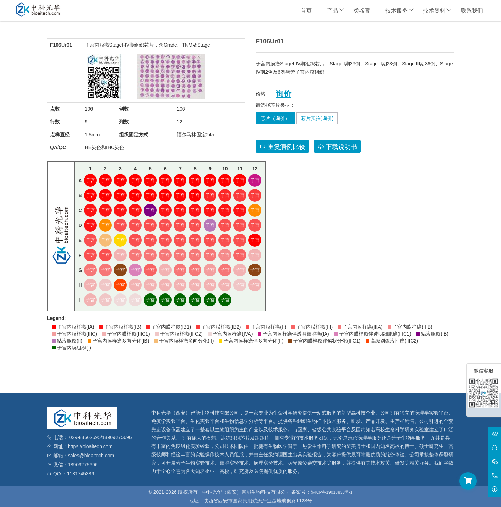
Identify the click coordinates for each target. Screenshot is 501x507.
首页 (306, 11)
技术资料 (434, 11)
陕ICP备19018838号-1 (331, 492)
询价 (283, 93)
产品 (332, 11)
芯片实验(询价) (317, 118)
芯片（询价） (275, 118)
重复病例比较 (282, 146)
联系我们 (472, 11)
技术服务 (396, 11)
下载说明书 (337, 146)
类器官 (361, 11)
